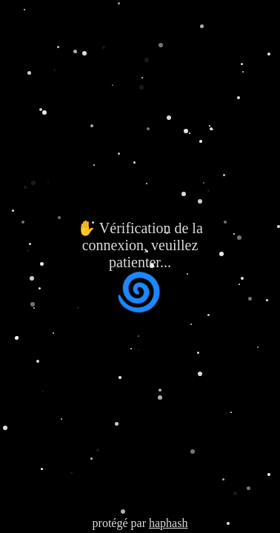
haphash (168, 523)
